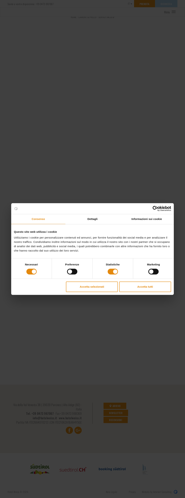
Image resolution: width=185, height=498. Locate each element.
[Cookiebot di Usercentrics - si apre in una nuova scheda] (155, 208)
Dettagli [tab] (92, 218)
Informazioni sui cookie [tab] (147, 218)
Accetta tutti (145, 286)
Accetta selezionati (92, 286)
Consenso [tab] (38, 218)
